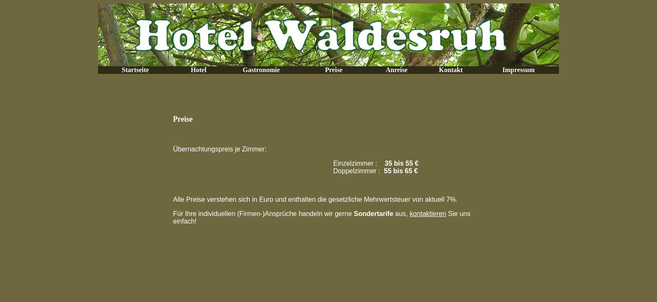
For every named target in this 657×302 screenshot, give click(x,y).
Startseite (135, 69)
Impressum (518, 69)
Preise (333, 69)
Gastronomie (261, 69)
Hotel (198, 69)
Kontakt (451, 69)
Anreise (396, 69)
